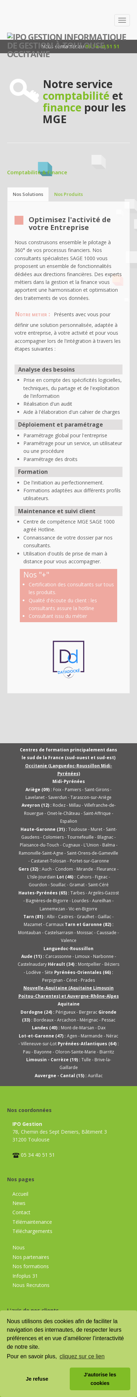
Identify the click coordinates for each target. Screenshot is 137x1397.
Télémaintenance (32, 1221)
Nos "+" (36, 575)
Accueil (20, 1193)
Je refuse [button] (37, 1379)
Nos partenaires (30, 1257)
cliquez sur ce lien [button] (81, 1356)
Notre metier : (32, 314)
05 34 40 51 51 (38, 1154)
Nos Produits (68, 194)
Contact (21, 1212)
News (18, 1203)
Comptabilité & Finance (37, 172)
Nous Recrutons (31, 1285)
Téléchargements (32, 1231)
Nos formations (30, 1266)
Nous (18, 1247)
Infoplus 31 (25, 1275)
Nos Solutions (28, 194)
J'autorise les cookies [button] (100, 1379)
